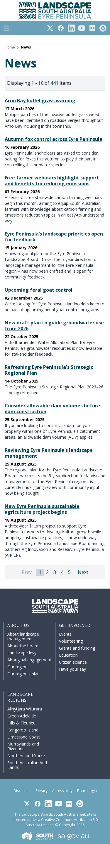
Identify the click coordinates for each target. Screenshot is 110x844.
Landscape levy (21, 653)
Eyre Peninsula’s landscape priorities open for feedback (54, 237)
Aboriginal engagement (29, 660)
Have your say (72, 669)
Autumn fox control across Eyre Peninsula (53, 139)
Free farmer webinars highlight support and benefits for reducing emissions (52, 180)
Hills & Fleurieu (21, 723)
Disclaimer (22, 790)
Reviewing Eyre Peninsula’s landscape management (49, 453)
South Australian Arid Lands (27, 765)
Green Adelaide (21, 716)
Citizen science (73, 662)
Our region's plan (23, 674)
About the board (22, 645)
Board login (87, 790)
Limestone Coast (23, 737)
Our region (17, 667)
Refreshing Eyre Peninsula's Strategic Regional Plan (49, 370)
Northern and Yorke (26, 755)
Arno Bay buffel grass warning (40, 100)
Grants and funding (77, 648)
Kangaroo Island (22, 730)
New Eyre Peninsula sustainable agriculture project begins (42, 509)
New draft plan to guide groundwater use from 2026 (54, 325)
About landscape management (23, 636)
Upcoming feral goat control (38, 290)
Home (10, 47)
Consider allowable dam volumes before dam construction (52, 408)
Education (68, 655)
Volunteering (71, 641)
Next (83, 572)
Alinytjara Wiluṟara (24, 709)
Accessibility (62, 790)
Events (65, 634)
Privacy (42, 790)
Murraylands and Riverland (23, 746)
